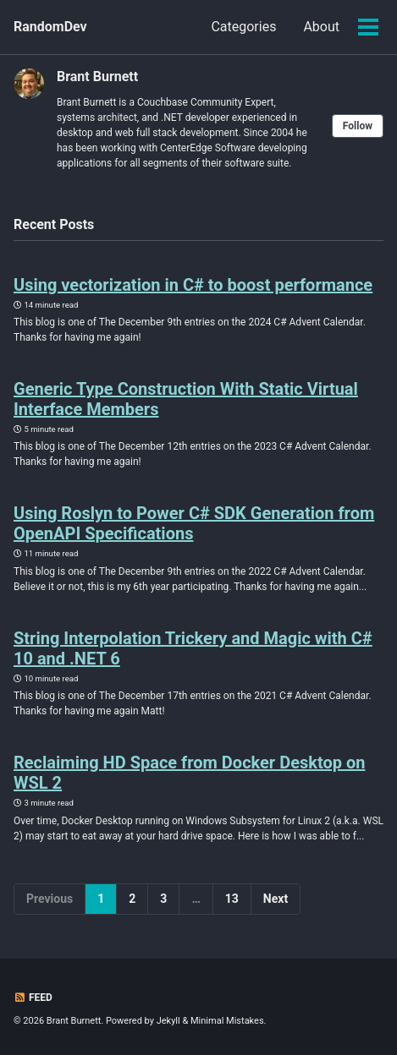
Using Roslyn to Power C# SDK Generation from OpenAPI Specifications (194, 523)
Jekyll (168, 1020)
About (321, 27)
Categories (243, 27)
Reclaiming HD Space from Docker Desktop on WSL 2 (189, 772)
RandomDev (50, 27)
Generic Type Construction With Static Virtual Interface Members (186, 399)
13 (232, 898)
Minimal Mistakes (227, 1020)
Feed (33, 997)
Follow (357, 126)
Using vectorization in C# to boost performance (193, 285)
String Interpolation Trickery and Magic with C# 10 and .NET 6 (193, 648)
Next (275, 898)
